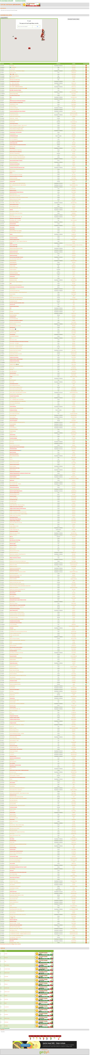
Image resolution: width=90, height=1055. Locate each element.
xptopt (74, 684)
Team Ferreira (73, 701)
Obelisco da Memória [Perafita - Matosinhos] (17, 640)
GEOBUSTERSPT (74, 239)
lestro (74, 165)
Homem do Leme (13, 72)
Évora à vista (12, 367)
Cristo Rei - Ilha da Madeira (14, 313)
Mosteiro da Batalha (13, 578)
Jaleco (74, 436)
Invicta (11, 457)
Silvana (73, 710)
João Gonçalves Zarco (14, 482)
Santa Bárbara (12, 786)
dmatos (73, 503)
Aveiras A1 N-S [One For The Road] (16, 174)
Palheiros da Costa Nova (14, 664)
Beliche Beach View (13, 193)
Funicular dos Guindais (14, 429)
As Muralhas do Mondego (14, 165)
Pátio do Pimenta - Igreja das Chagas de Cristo (18, 675)
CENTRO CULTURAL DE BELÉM (15, 285)
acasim (73, 237)
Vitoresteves (74, 227)
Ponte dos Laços (13, 705)
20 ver (74, 204)
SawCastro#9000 (13, 803)
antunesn (73, 480)
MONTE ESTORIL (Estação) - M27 (16, 575)
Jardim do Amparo (13, 466)
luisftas (73, 148)
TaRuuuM (73, 142)
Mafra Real (12, 538)
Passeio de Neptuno (13, 673)
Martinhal (73, 316)
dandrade (73, 900)
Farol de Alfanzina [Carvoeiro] (15, 385)
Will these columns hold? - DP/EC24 (16, 928)
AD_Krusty (74, 650)
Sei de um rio (12, 810)
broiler (74, 703)
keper (74, 109)
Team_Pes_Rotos (74, 369)
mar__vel (73, 309)
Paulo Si (73, 181)
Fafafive (73, 320)
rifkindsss (73, 281)
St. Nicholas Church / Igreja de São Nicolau (17, 831)
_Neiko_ (73, 160)
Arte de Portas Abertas (14, 162)
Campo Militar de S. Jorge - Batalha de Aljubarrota (18, 241)
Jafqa (74, 580)
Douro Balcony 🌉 (13, 329)
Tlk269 (74, 780)
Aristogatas (74, 926)
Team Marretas (73, 373)
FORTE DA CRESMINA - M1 (15, 411)
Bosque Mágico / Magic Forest (15, 202)
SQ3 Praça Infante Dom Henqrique (16, 826)
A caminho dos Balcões (14, 107)
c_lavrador (74, 854)
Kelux (74, 172)
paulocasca (74, 65)
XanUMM (73, 745)
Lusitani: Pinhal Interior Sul (14, 529)
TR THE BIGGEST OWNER (74, 478)
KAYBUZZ (73, 134)
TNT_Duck (74, 174)
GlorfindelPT (74, 420)
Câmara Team (73, 891)
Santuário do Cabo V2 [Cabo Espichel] (16, 796)
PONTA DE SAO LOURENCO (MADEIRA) (17, 703)
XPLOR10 (73, 67)
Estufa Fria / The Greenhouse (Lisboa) (16, 366)
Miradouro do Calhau (13, 564)
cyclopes (73, 473)
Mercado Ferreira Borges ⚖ (14, 555)
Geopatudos (74, 387)
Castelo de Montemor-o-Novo (15, 271)
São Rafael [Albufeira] (13, 800)
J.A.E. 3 (11, 459)
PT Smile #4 (12, 754)
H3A (73, 141)
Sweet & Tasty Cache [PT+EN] (15, 835)
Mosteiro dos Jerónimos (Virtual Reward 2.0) (17, 589)
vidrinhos (73, 763)
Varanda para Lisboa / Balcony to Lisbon (17, 895)
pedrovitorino (73, 492)
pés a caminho (73, 633)
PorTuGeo (73, 278)
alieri (74, 276)
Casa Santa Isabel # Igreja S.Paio (15, 258)
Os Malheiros (73, 712)
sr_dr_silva (74, 895)
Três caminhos (12, 884)
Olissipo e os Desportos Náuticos (15, 649)
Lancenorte (74, 557)
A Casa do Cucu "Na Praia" (14, 109)
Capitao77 (73, 339)
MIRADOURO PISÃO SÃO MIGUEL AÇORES (18, 571)
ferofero (73, 251)
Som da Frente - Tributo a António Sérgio (17, 824)
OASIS (11, 636)
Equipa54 (73, 116)
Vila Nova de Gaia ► (13, 907)
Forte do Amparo (13, 417)
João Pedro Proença (73, 299)
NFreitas (73, 144)
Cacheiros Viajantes (73, 666)
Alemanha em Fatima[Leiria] (14, 153)
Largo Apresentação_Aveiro (14, 494)
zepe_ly (73, 218)
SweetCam (12, 837)
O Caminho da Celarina (14, 617)
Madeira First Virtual (13, 534)
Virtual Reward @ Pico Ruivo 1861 (16, 909)
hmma (74, 517)
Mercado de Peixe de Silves (14, 550)
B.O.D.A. (73, 155)
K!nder (74, 599)
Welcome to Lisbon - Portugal (15, 923)
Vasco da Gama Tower (14, 898)
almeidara (73, 262)
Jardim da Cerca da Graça (14, 462)
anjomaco (73, 206)
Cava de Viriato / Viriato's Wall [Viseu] (16, 281)
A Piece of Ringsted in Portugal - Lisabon (17, 127)
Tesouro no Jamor (13, 854)
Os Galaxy (74, 190)
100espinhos (74, 72)
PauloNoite (74, 721)
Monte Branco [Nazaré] (14, 573)
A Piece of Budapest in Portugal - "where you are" (18, 125)
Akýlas (74, 930)
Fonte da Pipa (12, 404)
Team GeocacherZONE (74, 728)
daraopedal (74, 543)
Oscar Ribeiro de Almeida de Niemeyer (16, 652)
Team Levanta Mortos (73, 114)
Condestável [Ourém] (13, 301)
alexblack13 (74, 645)
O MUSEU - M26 (13, 629)
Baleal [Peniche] (12, 188)
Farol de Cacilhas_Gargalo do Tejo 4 (16, 387)
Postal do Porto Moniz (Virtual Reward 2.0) (17, 721)
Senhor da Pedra (13, 814)
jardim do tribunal (13, 469)
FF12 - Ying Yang (13, 397)
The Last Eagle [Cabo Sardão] (15, 861)
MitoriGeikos (74, 717)
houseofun (73, 824)
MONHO (73, 216)
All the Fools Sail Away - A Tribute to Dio (16, 155)
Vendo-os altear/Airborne (14, 902)
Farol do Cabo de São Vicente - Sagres (16, 390)
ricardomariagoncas (73, 564)
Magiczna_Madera (74, 789)
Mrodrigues (74, 406)
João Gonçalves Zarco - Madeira (15, 483)
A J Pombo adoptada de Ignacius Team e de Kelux (73, 244)
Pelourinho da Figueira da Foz (15, 682)
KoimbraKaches (73, 353)
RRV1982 (73, 455)
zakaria (73, 193)
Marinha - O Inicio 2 (13, 547)
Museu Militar (12, 596)
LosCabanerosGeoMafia (74, 909)
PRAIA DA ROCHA (13, 742)
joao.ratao (73, 589)
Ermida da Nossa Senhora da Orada (16, 348)
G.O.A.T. (11, 432)
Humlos (73, 158)
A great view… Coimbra (14, 118)
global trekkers (73, 719)
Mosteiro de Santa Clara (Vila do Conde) (17, 580)
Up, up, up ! (12, 889)
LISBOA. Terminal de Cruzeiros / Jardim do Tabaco (18, 513)
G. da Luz (73, 545)
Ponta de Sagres (13, 701)
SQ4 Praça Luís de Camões (14, 828)
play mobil (73, 100)
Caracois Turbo (73, 705)
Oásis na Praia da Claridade (14, 638)
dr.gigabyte (74, 471)
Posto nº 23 (12, 726)
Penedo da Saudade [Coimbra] (15, 684)
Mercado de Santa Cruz (14, 552)
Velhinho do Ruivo (13, 900)
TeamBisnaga (73, 749)
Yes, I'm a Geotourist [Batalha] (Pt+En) (16, 935)
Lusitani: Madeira (13, 527)
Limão (74, 79)
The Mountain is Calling (14, 865)
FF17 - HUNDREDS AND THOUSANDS (16, 399)
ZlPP (74, 295)
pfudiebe (73, 912)
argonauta (73, 837)
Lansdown (73, 482)
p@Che (73, 640)
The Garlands (73, 427)
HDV (74, 301)
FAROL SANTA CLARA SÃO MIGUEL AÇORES (18, 392)
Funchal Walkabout (13, 427)
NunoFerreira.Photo (73, 179)
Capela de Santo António (14, 250)
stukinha (73, 540)
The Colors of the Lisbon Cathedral (16, 858)
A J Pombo (74, 401)
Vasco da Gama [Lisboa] (14, 896)
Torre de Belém (12, 879)
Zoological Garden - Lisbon (14, 942)
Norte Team (74, 438)
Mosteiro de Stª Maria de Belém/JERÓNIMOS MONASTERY (20, 585)
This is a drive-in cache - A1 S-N (15, 875)
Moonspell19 (74, 756)
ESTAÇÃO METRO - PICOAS (15, 362)
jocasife (73, 596)
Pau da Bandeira (13, 677)
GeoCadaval (74, 90)
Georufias (73, 592)
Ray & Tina (74, 826)
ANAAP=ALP (73, 552)
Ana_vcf (73, 130)
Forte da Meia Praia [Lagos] (14, 413)
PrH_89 (73, 107)
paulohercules (73, 188)
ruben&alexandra (74, 97)
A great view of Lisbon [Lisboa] (15, 116)
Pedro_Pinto (74, 74)
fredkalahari (74, 775)
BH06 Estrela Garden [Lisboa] (15, 195)
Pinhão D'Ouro (12, 694)
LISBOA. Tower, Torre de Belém (15, 515)
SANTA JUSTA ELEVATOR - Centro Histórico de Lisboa (19, 793)
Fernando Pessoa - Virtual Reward (16, 394)
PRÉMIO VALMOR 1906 (14, 747)
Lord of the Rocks (74, 211)
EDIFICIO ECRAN (13, 332)
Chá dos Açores (12, 288)
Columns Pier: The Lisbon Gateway (16, 299)
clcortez (73, 318)
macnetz (73, 884)
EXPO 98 (11, 369)
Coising (11, 295)
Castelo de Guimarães (13, 267)
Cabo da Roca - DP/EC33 (14, 211)
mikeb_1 (73, 269)
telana (74, 258)
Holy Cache (12, 441)
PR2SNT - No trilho (13, 728)
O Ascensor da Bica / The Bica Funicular (17, 612)
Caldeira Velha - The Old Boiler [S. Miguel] (17, 70)
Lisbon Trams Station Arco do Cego (16, 522)
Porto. (11, 712)
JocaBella (73, 677)
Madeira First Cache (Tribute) (15, 533)
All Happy (73, 355)
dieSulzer (73, 489)
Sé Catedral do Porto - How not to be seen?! (17, 805)
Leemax (73, 559)
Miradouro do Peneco (13, 566)
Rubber (11, 779)
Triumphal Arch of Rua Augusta (15, 886)
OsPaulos (73, 715)
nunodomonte (73, 605)
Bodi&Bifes (74, 213)
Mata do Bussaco (13, 548)
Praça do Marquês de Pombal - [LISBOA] (17, 733)
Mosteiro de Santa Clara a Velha (15, 582)
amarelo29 (74, 371)
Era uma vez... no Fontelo (14, 343)
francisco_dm (73, 499)
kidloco (73, 919)
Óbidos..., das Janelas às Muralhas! (16, 643)
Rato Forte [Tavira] (13, 761)
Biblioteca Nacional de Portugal (15, 199)
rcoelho (73, 617)
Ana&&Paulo (74, 234)
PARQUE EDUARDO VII (14, 668)
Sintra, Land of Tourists (14, 821)
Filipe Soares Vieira (73, 376)
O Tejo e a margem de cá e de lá (15, 633)
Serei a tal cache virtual (14, 817)
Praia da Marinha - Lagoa (14, 740)
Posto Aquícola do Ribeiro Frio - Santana (17, 724)
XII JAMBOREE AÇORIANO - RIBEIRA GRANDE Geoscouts (20, 933)
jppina (74, 889)
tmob (74, 796)
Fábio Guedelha (73, 865)
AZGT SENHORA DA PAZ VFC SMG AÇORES (18, 185)
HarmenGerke (73, 940)
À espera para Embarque (14, 114)
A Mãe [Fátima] (12, 121)
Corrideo (73, 250)
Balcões (11, 186)
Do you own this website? (23, 26)
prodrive (73, 183)
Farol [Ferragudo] (13, 380)
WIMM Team (74, 863)
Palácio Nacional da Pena (14, 661)
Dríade (74, 81)
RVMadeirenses (73, 476)
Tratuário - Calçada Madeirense (15, 882)
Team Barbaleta (73, 390)
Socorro (11, 823)
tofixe (74, 835)
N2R (73, 264)
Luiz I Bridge (12, 524)
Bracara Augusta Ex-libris (14, 206)
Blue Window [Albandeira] (14, 200)
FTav (5, 961)
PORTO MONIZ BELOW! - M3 (15, 708)
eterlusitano (74, 135)
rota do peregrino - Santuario (15, 775)
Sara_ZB (5, 957)
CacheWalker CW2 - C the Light (15, 220)
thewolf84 (73, 494)
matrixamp (74, 536)
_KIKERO (73, 308)
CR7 (10, 309)
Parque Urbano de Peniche (14, 670)
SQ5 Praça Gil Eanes (13, 830)
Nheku (74, 452)
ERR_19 (73, 731)
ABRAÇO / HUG (12, 146)
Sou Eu (73, 232)
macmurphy (74, 111)
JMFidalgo (74, 325)
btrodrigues (74, 315)
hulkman (73, 360)
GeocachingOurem (73, 121)
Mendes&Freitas (73, 202)
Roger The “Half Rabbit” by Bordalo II (16, 773)
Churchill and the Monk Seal (14, 290)
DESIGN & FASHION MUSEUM (15, 322)
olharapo (73, 241)
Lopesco (73, 394)
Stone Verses (12, 833)
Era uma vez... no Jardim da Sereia (16, 346)
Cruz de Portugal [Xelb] (14, 318)
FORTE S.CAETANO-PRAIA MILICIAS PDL (17, 422)
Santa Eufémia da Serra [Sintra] (15, 791)
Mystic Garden (12, 601)
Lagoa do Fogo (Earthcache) (15, 489)
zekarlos (73, 359)
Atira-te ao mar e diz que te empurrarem (17, 169)
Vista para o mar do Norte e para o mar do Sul (18, 914)
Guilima (73, 877)
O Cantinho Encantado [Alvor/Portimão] (16, 619)
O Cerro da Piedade (13, 624)
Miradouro (11, 559)
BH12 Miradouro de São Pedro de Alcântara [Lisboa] (19, 197)
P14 (73, 132)
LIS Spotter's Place (13, 503)
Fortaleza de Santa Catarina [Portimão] (16, 408)
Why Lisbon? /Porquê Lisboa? (15, 926)
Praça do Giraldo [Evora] (14, 731)
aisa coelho (74, 350)
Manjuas (73, 445)
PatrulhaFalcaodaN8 (73, 534)
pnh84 (74, 694)
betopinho (73, 506)
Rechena (73, 153)
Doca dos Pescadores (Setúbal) (15, 325)
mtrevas (73, 288)
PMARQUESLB (73, 914)
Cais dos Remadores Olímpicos (15, 232)
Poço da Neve (12, 696)
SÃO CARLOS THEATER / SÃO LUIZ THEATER (18, 798)
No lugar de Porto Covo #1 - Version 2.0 (16, 606)
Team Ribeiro (73, 93)
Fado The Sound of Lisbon (14, 374)
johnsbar (73, 186)
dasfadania (74, 167)
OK (37, 26)
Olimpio (73, 733)
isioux (74, 786)
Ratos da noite (73, 457)
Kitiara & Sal (74, 529)
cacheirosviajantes (74, 656)
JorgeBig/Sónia (73, 70)
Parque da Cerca (13, 666)
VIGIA (11, 905)
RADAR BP (12, 759)
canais (74, 606)
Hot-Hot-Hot (12, 443)
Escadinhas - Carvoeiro (14, 355)
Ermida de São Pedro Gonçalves (15, 350)
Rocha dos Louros (13, 772)
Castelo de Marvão (13, 269)
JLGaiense (74, 773)
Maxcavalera (74, 603)
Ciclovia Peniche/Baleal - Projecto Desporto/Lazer (18, 292)
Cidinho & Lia (73, 83)
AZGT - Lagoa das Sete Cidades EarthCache (17, 183)
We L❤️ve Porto (12, 917)
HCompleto (74, 661)
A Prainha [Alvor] (13, 134)
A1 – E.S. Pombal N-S (13, 137)
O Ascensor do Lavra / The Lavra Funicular (17, 615)
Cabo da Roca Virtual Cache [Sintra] (16, 213)
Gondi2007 (74, 840)
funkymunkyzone (74, 896)
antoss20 (73, 643)
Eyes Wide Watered (13, 371)
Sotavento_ (74, 459)
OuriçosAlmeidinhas (73, 905)
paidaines (73, 327)
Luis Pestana (73, 636)
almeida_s (73, 88)
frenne (74, 443)
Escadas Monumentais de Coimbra (16, 353)
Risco (11, 768)
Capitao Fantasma (74, 578)
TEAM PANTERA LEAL (74, 185)
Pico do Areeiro (12, 687)
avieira (74, 118)
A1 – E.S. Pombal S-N (13, 139)
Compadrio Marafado (73, 413)
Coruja (74, 524)
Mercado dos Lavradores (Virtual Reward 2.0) (17, 554)
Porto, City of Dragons (13, 710)
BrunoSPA (16, 4)
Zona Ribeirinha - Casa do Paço (15, 937)
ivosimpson (74, 123)
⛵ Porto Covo (12, 77)
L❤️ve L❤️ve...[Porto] (13, 74)
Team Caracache (74, 220)
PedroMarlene (73, 367)
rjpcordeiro (74, 707)
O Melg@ (73, 297)
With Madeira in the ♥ (13, 930)
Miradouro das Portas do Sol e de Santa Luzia (18, 561)
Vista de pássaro (13, 912)
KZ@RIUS (74, 253)
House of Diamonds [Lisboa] (14, 445)
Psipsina (73, 765)
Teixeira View (12, 842)
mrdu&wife (74, 255)
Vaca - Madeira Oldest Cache (15, 893)
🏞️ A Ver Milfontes (13, 67)
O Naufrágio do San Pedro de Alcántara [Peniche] (18, 631)
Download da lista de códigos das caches (10, 944)
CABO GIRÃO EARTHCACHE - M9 (16, 216)
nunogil (73, 151)
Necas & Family (73, 638)
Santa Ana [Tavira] (13, 784)
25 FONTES (12, 65)
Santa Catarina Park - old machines (16, 789)
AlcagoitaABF (73, 566)
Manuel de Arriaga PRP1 (14, 541)
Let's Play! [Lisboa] (13, 501)
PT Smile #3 (12, 752)
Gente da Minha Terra (13, 436)
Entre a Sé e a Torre (13, 339)
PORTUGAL (12, 714)
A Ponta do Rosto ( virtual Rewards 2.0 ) (17, 130)
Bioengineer (74, 872)
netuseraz (73, 257)
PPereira (73, 271)
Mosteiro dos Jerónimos (14, 587)
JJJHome (73, 95)
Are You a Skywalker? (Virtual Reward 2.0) (17, 158)
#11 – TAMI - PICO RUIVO (14, 83)
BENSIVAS (74, 348)
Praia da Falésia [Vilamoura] (14, 738)
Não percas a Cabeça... (14, 603)
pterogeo (73, 397)
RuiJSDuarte (74, 292)
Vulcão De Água (12, 916)
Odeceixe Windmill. (13, 645)
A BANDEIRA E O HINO (14, 104)
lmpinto (73, 383)
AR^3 (74, 664)
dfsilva (74, 302)
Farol (11, 378)
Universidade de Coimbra (14, 888)
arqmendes (74, 547)
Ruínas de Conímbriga (14, 780)
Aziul (74, 304)
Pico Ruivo (12, 691)
